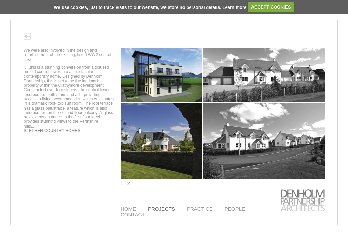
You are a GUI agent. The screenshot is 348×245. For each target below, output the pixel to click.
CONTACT (133, 214)
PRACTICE (200, 209)
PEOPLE (235, 209)
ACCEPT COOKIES (271, 7)
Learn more (235, 7)
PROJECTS (161, 209)
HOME (128, 209)
